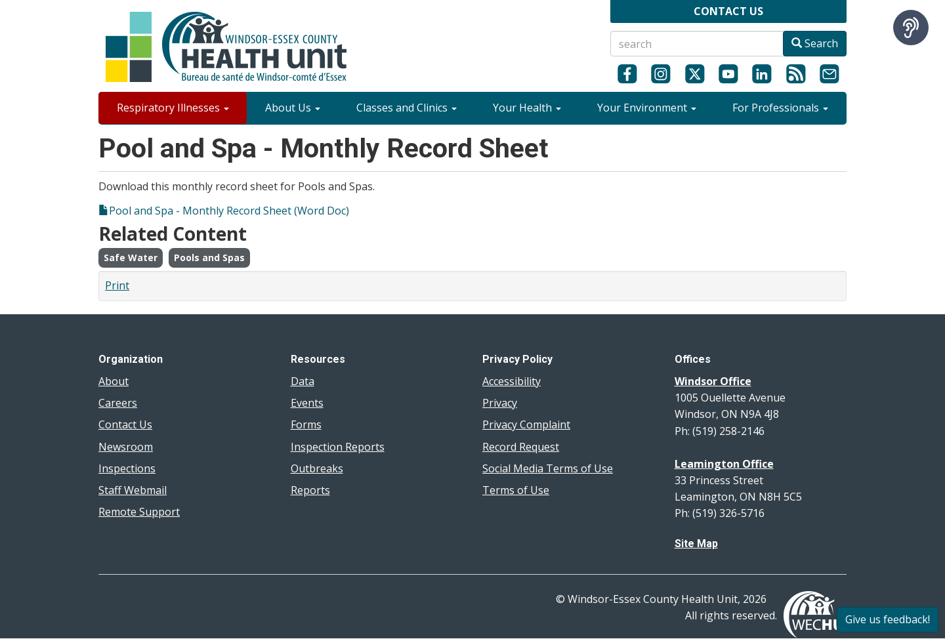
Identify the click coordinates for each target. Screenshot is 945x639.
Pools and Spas (209, 257)
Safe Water (131, 257)
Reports (310, 490)
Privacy (499, 403)
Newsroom (125, 447)
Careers (117, 403)
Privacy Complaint (526, 424)
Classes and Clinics (406, 107)
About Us (292, 107)
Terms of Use (515, 490)
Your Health (527, 107)
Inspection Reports (338, 447)
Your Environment (646, 107)
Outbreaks (317, 468)
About (113, 381)
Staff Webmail (132, 490)
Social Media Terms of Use (547, 468)
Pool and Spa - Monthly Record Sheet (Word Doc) (229, 210)
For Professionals (780, 107)
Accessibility (511, 381)
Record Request (520, 447)
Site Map (696, 543)
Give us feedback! (887, 619)
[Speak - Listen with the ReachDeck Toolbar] (911, 27)
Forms (306, 424)
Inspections (127, 468)
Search (814, 43)
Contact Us (125, 424)
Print (117, 285)
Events (307, 403)
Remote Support (139, 512)
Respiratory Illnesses (173, 107)
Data (302, 381)
